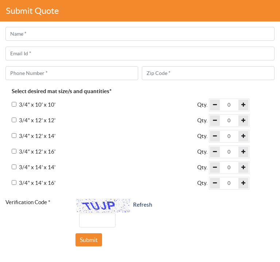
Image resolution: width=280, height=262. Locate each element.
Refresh (142, 205)
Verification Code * (27, 202)
